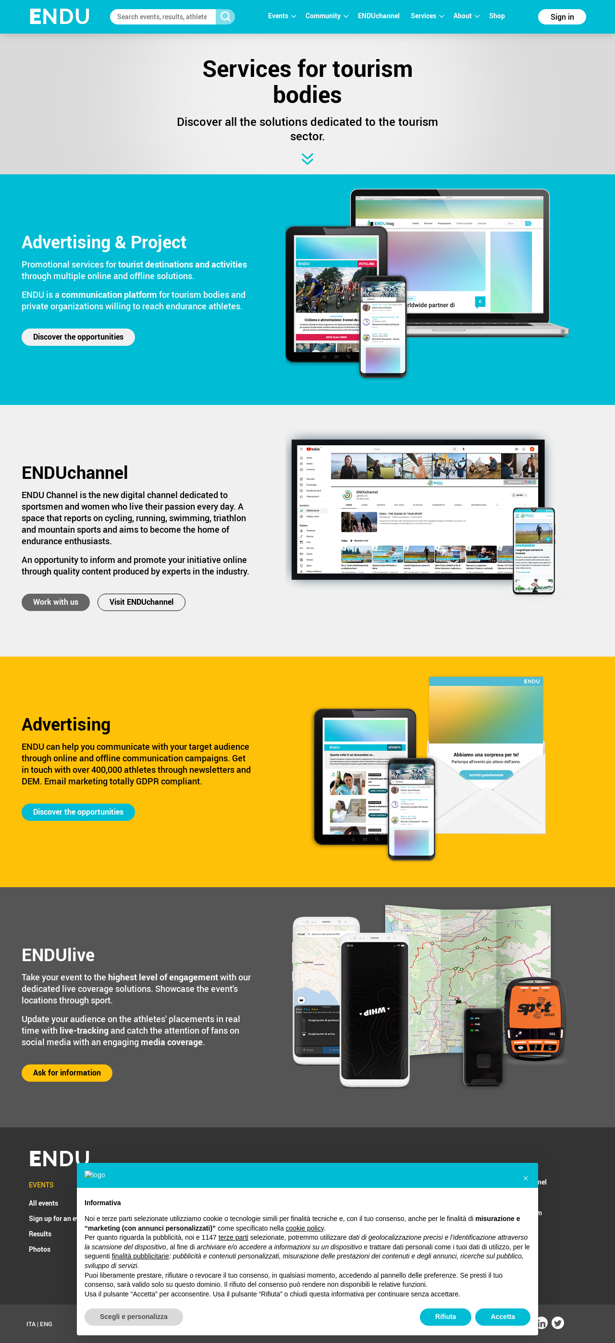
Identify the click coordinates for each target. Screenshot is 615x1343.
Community (327, 15)
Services (427, 15)
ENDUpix (518, 1197)
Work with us (55, 602)
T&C (323, 1324)
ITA (31, 1323)
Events (282, 15)
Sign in (562, 17)
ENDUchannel (379, 15)
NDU (60, 16)
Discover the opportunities (78, 336)
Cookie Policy (392, 1324)
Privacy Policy (352, 1324)
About (467, 15)
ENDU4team (523, 1212)
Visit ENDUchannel (141, 602)
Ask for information (67, 1072)
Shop (497, 15)
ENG (46, 1323)
